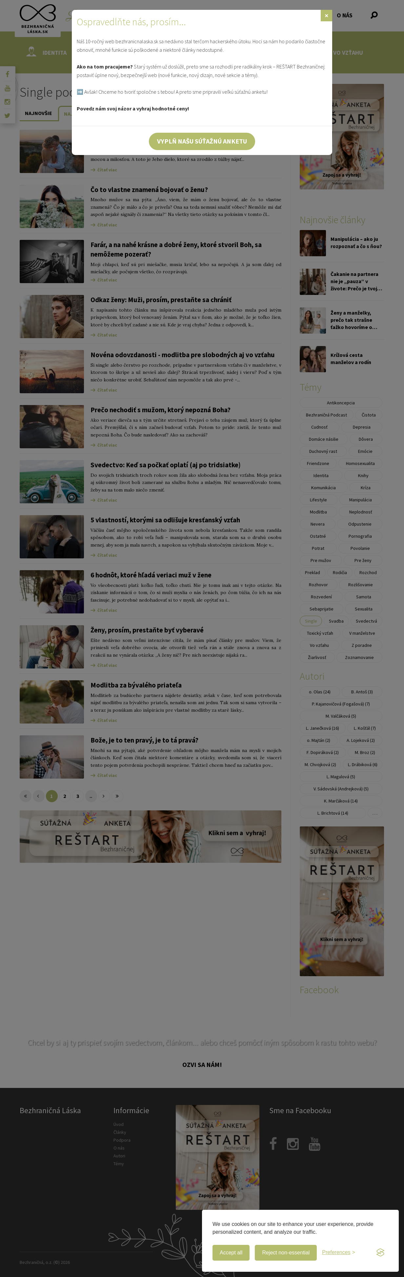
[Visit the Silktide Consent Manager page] (380, 1253)
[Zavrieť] (326, 15)
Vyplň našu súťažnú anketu (202, 141)
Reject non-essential (286, 1252)
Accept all (231, 1252)
